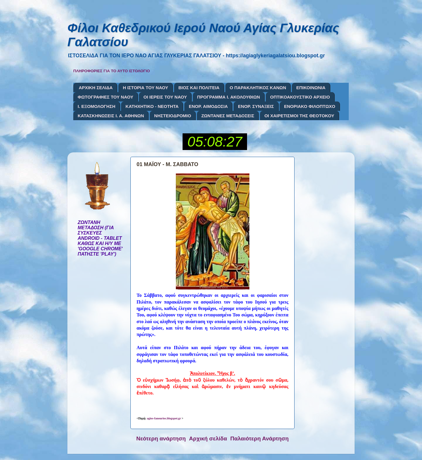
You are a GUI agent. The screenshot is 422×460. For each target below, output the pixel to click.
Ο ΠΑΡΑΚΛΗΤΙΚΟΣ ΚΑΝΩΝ (258, 87)
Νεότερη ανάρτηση (161, 438)
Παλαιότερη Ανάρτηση (259, 438)
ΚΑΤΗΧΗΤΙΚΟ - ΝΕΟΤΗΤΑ (151, 106)
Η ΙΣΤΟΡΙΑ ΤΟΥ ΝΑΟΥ (145, 87)
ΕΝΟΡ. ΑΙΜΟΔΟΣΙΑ (208, 106)
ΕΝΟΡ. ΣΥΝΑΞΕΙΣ (256, 106)
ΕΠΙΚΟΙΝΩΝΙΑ (311, 87)
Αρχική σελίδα (208, 438)
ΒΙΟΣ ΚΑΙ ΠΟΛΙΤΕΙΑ (198, 87)
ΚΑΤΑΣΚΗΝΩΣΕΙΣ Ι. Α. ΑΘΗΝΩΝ (111, 115)
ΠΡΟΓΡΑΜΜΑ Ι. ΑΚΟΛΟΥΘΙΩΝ (228, 96)
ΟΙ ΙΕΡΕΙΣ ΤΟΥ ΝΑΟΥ (165, 96)
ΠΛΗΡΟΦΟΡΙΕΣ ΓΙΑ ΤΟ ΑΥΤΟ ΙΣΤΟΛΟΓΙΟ (111, 71)
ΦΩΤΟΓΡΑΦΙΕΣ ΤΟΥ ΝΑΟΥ (105, 96)
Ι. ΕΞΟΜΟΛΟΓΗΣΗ (96, 106)
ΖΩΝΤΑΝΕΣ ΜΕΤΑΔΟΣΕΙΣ (227, 115)
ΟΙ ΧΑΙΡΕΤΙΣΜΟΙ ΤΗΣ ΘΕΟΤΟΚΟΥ (299, 115)
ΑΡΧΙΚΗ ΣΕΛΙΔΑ (96, 87)
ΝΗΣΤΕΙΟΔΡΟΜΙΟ (172, 115)
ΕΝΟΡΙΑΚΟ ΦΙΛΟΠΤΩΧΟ (309, 106)
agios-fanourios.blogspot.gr (164, 418)
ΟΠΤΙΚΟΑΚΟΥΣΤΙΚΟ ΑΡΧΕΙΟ (300, 96)
